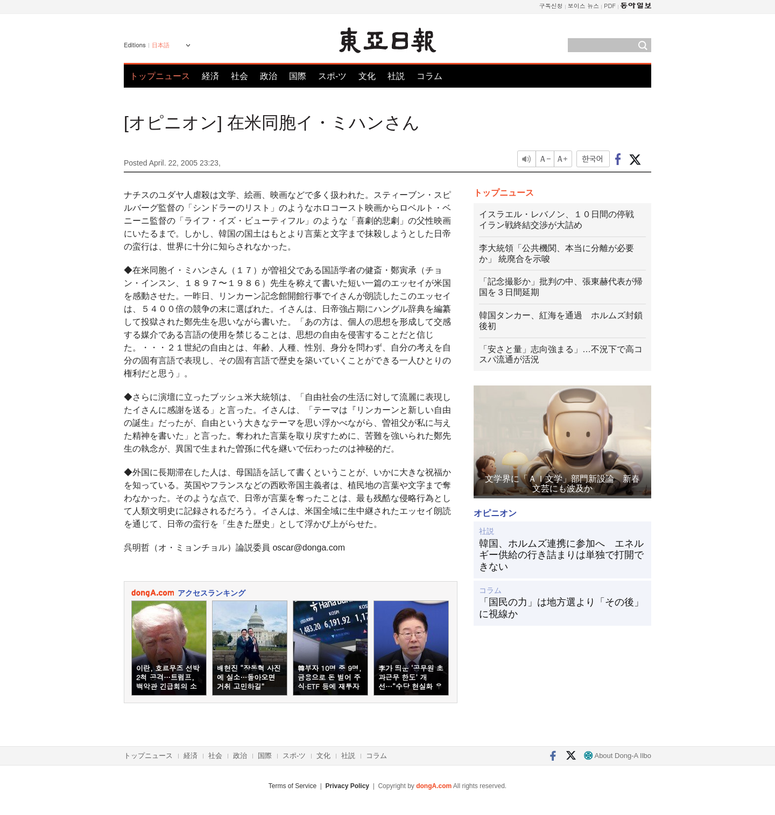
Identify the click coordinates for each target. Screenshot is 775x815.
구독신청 (551, 6)
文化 (367, 76)
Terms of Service (292, 786)
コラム (429, 76)
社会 (239, 76)
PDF (610, 6)
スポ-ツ (332, 76)
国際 (297, 76)
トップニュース (160, 76)
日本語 (161, 45)
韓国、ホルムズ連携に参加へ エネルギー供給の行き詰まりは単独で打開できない (561, 555)
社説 (396, 76)
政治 (268, 76)
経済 (210, 76)
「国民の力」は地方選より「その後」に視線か (561, 608)
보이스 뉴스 (584, 6)
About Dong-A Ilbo (617, 756)
